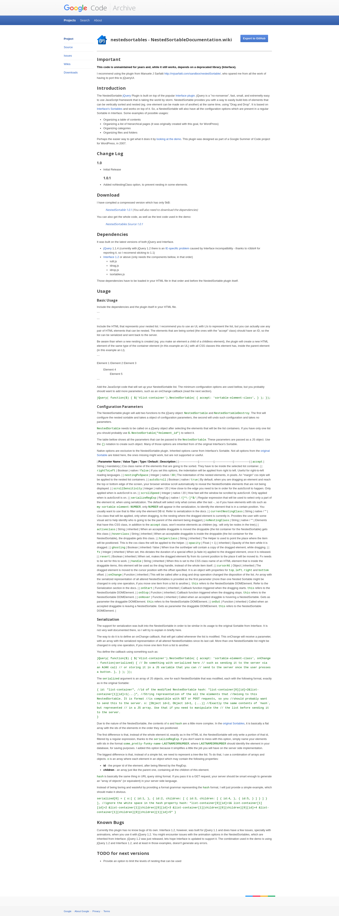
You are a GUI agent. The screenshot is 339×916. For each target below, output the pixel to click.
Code (85, 8)
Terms (107, 911)
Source (68, 47)
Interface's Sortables (109, 108)
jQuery (127, 95)
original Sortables (233, 723)
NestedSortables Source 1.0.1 (124, 224)
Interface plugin (185, 95)
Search (85, 20)
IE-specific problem (177, 248)
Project (68, 38)
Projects (70, 20)
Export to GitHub (254, 38)
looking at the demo (169, 139)
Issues (68, 55)
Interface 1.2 (111, 257)
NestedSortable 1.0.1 (119, 210)
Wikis (67, 64)
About (98, 20)
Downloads (71, 72)
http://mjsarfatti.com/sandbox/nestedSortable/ (192, 73)
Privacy (96, 911)
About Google (82, 911)
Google (67, 911)
